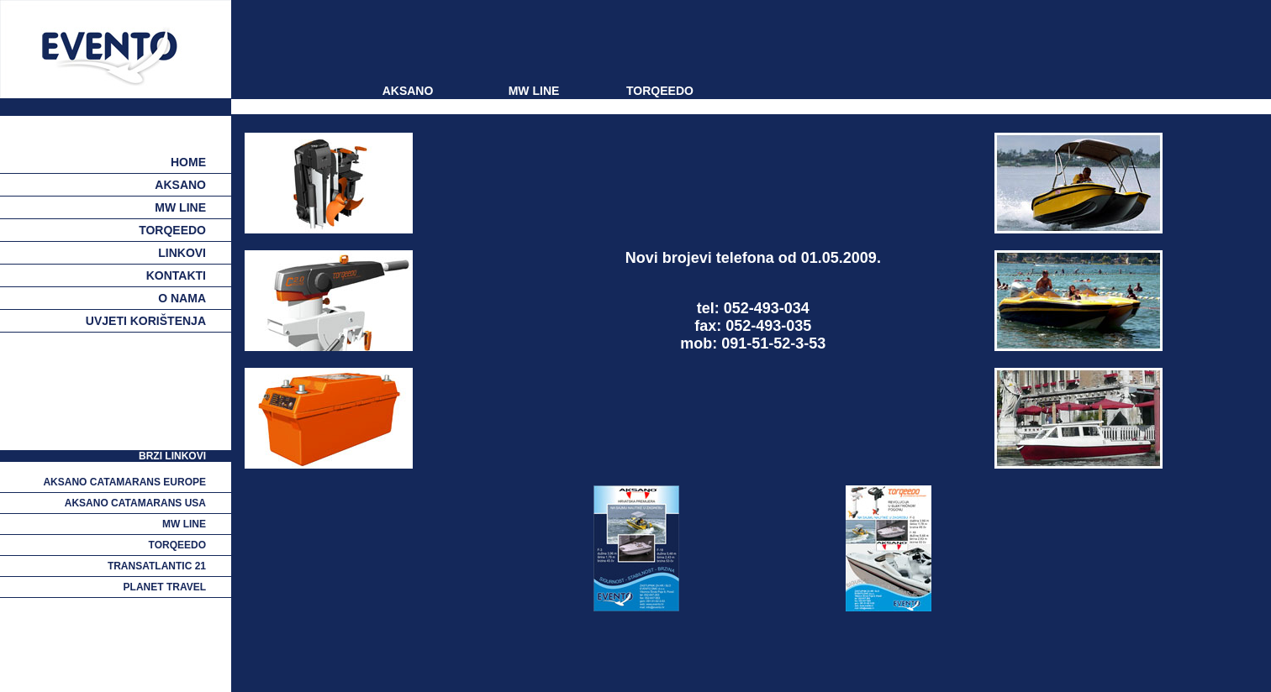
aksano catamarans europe (124, 482)
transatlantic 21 (157, 566)
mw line (180, 207)
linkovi (182, 253)
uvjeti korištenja (146, 321)
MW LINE (534, 90)
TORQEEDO (660, 90)
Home (188, 162)
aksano (180, 184)
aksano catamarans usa (135, 503)
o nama (182, 298)
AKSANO (408, 90)
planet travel (165, 587)
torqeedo (172, 230)
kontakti (176, 275)
